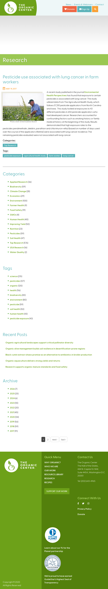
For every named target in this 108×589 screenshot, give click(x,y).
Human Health (17, 219)
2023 (12, 402)
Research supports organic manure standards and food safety (36, 366)
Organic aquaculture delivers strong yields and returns (32, 360)
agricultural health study (35, 155)
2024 (12, 398)
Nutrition (14, 228)
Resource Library (53, 474)
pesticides (15, 281)
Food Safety (16, 210)
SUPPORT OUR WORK (56, 491)
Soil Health (15, 238)
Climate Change (18, 191)
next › (54, 439)
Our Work (50, 470)
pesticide (14, 304)
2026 (12, 388)
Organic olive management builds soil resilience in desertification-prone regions (45, 348)
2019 (12, 421)
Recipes (48, 482)
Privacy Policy (85, 508)
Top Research (10, 145)
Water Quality (17, 252)
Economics (15, 196)
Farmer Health (17, 205)
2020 (12, 417)
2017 (12, 431)
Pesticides (15, 233)
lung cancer (68, 155)
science (14, 276)
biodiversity (16, 295)
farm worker (54, 155)
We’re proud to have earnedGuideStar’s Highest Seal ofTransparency (58, 579)
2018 (12, 426)
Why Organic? (52, 462)
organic (14, 285)
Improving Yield (17, 224)
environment (16, 299)
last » (63, 439)
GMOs (13, 214)
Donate (69, 9)
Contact (99, 4)
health (13, 290)
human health (17, 313)
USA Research (17, 247)
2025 (12, 393)
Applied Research (19, 181)
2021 (12, 412)
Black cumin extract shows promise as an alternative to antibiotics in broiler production (48, 354)
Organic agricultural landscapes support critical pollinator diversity (39, 342)
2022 (12, 407)
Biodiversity (16, 186)
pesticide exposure (12, 155)
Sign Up (84, 9)
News (68, 4)
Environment (16, 200)
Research (49, 478)
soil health (15, 309)
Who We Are (51, 466)
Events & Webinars (83, 4)
